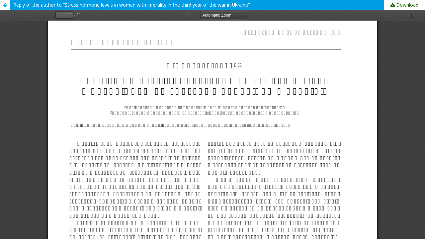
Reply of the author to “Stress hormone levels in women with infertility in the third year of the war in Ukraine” (131, 5)
